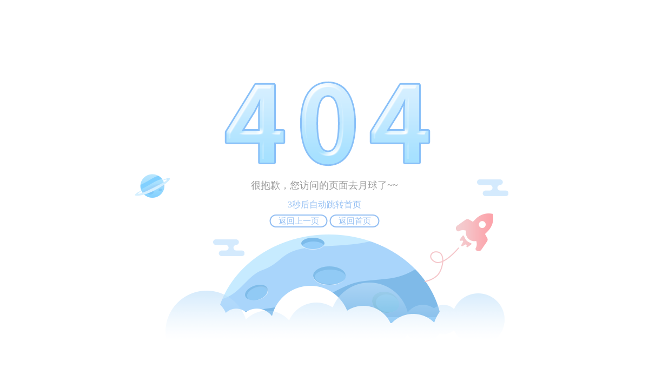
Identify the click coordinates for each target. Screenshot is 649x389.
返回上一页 (299, 221)
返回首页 (355, 221)
